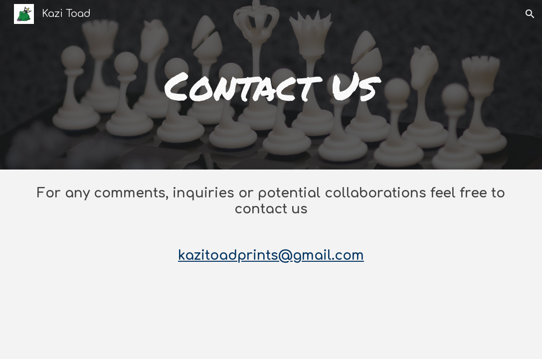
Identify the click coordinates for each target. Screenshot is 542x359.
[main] (271, 85)
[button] (530, 14)
